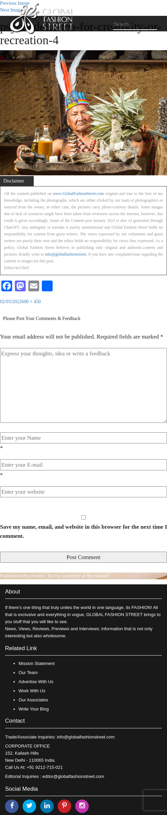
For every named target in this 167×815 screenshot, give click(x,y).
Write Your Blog (34, 708)
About (12, 591)
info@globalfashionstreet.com (85, 736)
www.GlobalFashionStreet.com (78, 193)
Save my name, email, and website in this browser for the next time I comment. (83, 531)
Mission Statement (37, 663)
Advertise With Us (36, 681)
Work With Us (32, 690)
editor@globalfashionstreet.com (73, 776)
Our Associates (33, 699)
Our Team (28, 672)
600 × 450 (31, 301)
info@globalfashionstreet (65, 254)
